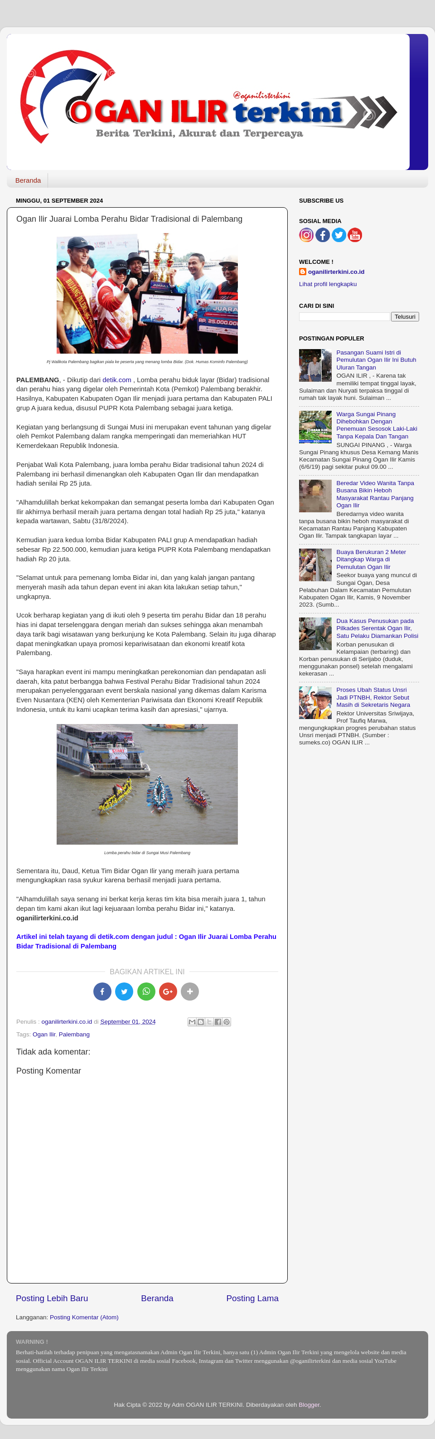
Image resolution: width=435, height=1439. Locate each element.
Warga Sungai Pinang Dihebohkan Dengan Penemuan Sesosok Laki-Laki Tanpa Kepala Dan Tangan (376, 425)
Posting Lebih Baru (52, 1298)
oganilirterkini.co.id (336, 271)
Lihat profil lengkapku (328, 284)
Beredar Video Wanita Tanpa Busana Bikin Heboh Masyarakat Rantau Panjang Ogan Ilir (375, 494)
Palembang (74, 1034)
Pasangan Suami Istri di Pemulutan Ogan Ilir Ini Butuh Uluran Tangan (376, 359)
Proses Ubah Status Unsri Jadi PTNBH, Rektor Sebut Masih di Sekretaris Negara (373, 697)
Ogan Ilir (44, 1034)
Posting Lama (252, 1298)
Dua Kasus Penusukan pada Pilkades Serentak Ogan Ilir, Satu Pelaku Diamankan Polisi (377, 628)
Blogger (309, 1404)
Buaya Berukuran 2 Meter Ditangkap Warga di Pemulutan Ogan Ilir (371, 559)
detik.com (116, 380)
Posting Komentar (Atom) (84, 1317)
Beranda (28, 180)
